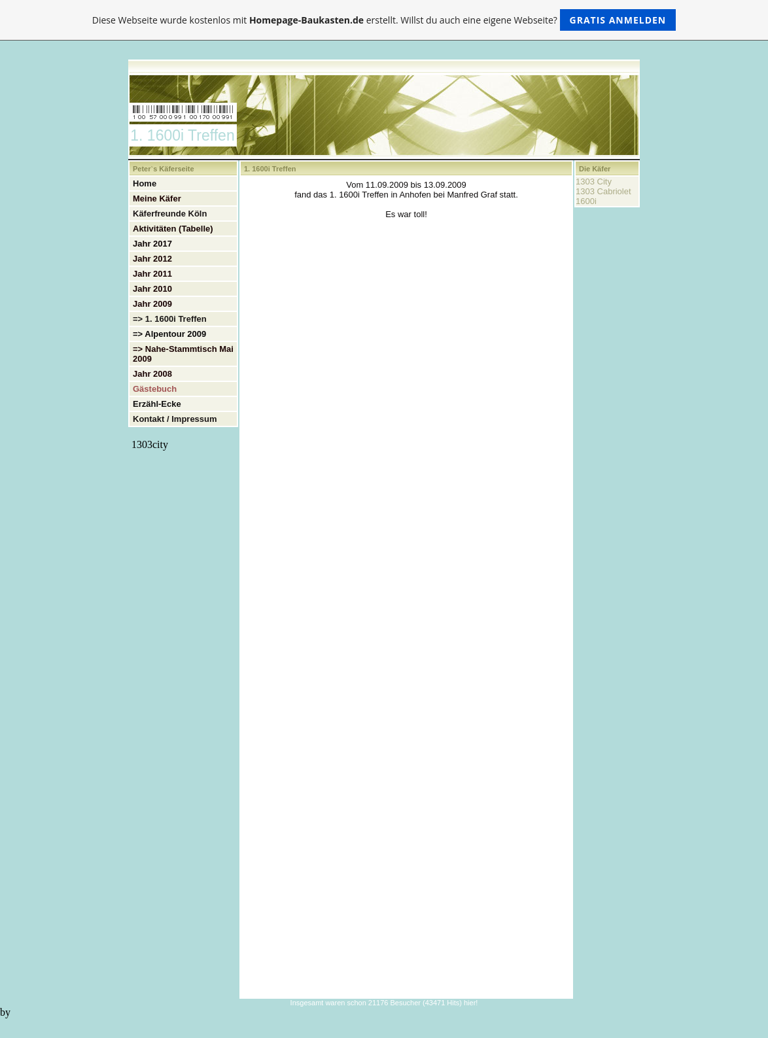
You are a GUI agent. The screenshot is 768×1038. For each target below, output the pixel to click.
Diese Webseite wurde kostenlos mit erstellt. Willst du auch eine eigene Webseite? (384, 20)
